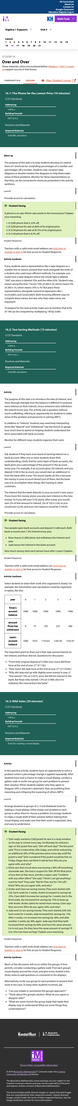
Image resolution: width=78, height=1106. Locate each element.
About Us (69, 4)
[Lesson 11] (50, 42)
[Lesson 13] (61, 42)
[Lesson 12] (55, 42)
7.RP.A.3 (11, 109)
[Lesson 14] (66, 42)
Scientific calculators (17, 135)
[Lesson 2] (10, 42)
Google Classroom (65, 9)
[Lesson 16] (12, 45)
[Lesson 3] (14, 42)
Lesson (30, 80)
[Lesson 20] (34, 45)
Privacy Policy (26, 1065)
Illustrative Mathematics (24, 1071)
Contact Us (68, 7)
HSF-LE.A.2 (13, 118)
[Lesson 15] (6, 45)
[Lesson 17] (17, 45)
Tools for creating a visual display (23, 743)
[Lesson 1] (6, 42)
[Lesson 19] (28, 45)
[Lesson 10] (44, 42)
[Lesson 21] (39, 45)
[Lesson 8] (35, 42)
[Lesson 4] (19, 42)
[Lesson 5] (23, 42)
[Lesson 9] (40, 42)
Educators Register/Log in (61, 12)
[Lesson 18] (23, 45)
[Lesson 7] (31, 42)
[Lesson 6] (27, 42)
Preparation (13, 80)
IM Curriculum (67, 1)
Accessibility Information (46, 1065)
